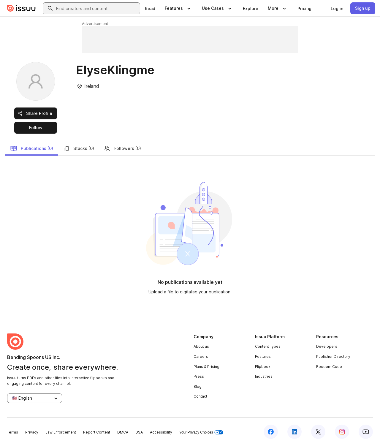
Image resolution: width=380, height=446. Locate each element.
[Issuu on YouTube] (366, 432)
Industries (264, 376)
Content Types (268, 346)
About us (201, 346)
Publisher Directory (333, 356)
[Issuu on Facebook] (271, 432)
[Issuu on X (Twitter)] (318, 432)
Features (263, 356)
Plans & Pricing (206, 366)
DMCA (122, 432)
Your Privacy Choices (201, 432)
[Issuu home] (21, 8)
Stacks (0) (78, 148)
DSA (139, 432)
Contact (200, 396)
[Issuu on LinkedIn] (294, 432)
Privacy (31, 432)
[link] (150, 8)
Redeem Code (329, 366)
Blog (198, 386)
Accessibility (161, 432)
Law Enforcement (60, 432)
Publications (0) (31, 148)
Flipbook (262, 366)
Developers (326, 346)
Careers (201, 356)
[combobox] (96, 8)
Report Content (96, 432)
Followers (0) (122, 148)
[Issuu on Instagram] (342, 432)
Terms (12, 432)
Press (199, 376)
